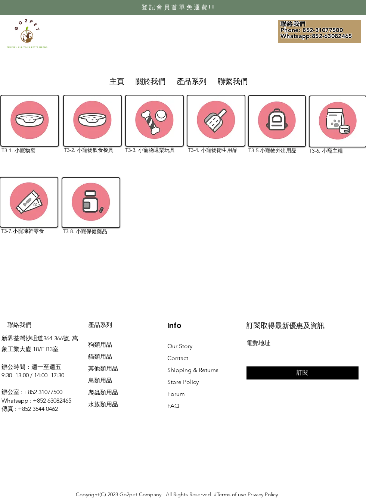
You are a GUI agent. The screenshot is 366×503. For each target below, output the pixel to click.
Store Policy (183, 381)
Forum (176, 393)
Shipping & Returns (192, 370)
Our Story (179, 346)
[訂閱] (302, 372)
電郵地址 (258, 343)
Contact (177, 358)
